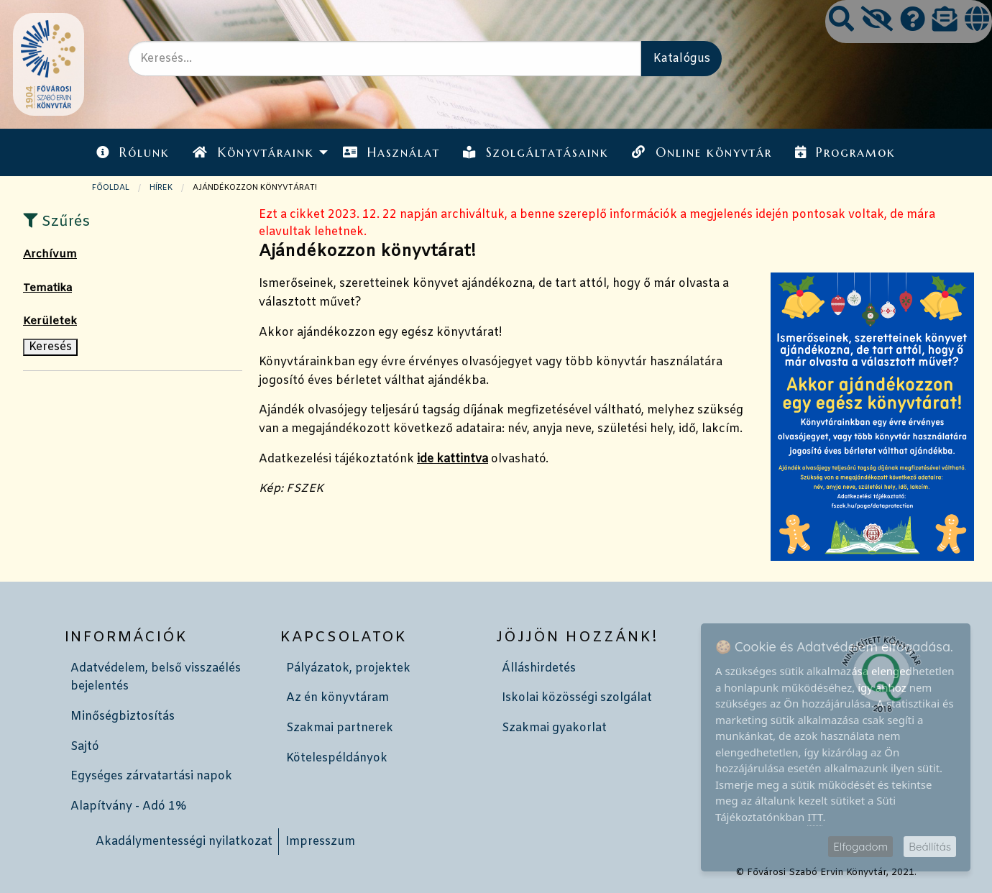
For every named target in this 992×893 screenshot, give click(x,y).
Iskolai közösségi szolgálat (577, 697)
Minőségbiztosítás (122, 716)
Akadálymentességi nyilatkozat (184, 841)
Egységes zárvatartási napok (151, 776)
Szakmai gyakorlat (554, 728)
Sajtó (84, 746)
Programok (845, 152)
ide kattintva (452, 459)
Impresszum (320, 841)
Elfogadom (860, 846)
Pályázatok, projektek (348, 668)
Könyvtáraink (253, 152)
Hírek (161, 188)
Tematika (47, 288)
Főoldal (110, 188)
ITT (814, 817)
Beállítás (930, 846)
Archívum (50, 254)
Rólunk (133, 152)
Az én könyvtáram (337, 697)
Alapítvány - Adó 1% (128, 806)
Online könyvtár (701, 152)
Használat (391, 152)
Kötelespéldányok (336, 758)
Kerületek (50, 321)
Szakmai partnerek (339, 728)
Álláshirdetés (539, 668)
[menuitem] (133, 152)
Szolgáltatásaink (536, 152)
